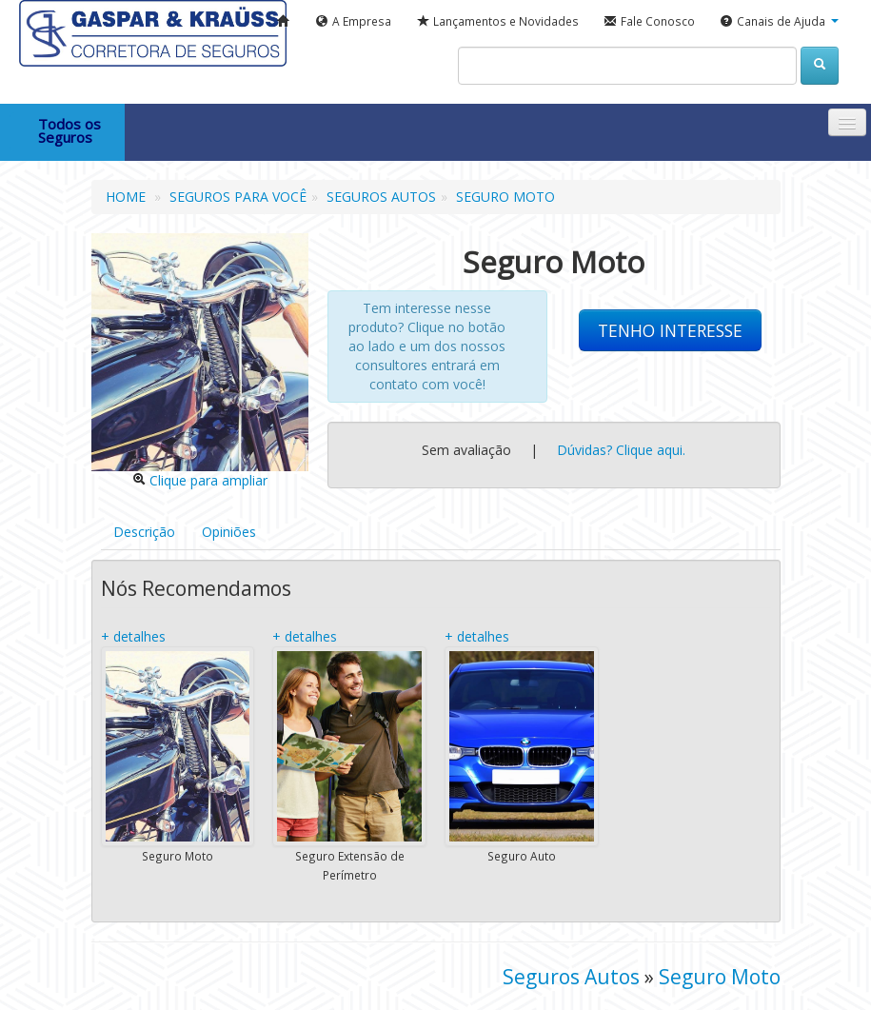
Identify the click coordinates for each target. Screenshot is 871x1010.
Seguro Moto (720, 976)
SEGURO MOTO (505, 197)
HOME (126, 197)
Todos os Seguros (69, 130)
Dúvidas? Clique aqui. (619, 450)
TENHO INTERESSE (670, 330)
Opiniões (229, 532)
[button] (779, 22)
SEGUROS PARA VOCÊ (238, 197)
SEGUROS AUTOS (381, 197)
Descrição (144, 532)
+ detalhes (133, 636)
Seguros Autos (571, 976)
